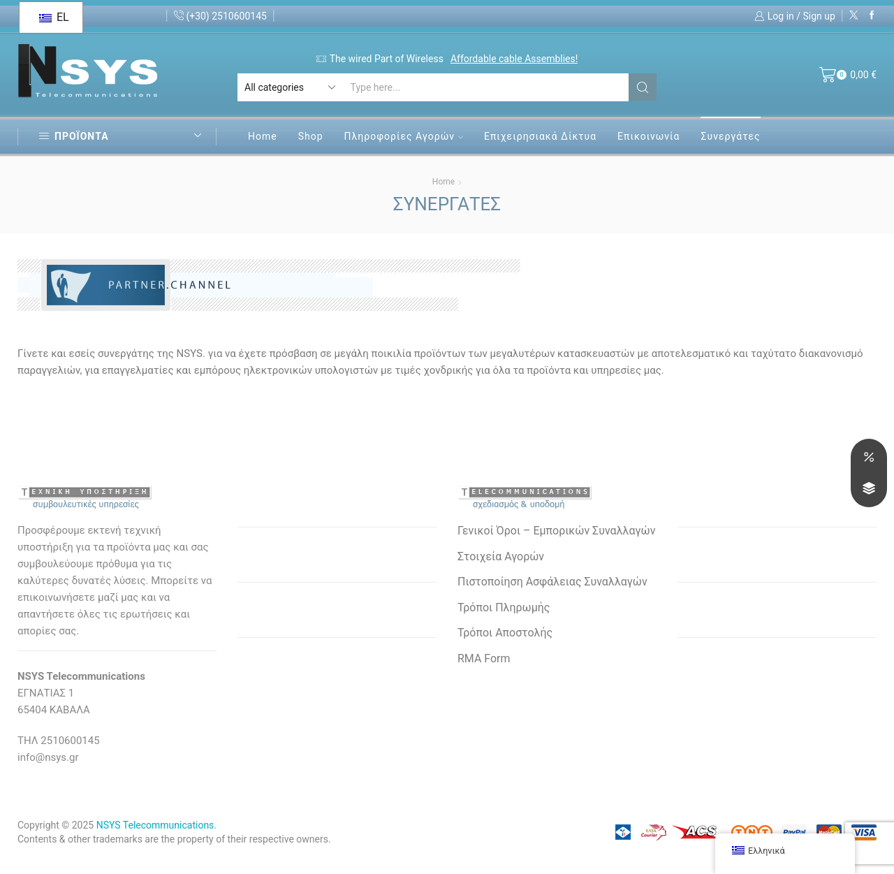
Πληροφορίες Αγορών (403, 136)
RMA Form (483, 658)
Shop (310, 136)
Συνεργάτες (730, 136)
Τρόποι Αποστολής (504, 632)
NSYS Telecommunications (155, 825)
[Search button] (643, 87)
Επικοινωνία (648, 136)
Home (262, 136)
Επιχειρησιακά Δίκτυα (540, 136)
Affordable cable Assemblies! (514, 58)
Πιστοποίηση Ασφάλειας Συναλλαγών (552, 581)
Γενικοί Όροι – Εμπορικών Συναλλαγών (556, 530)
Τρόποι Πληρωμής (503, 607)
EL (53, 17)
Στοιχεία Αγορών (500, 556)
